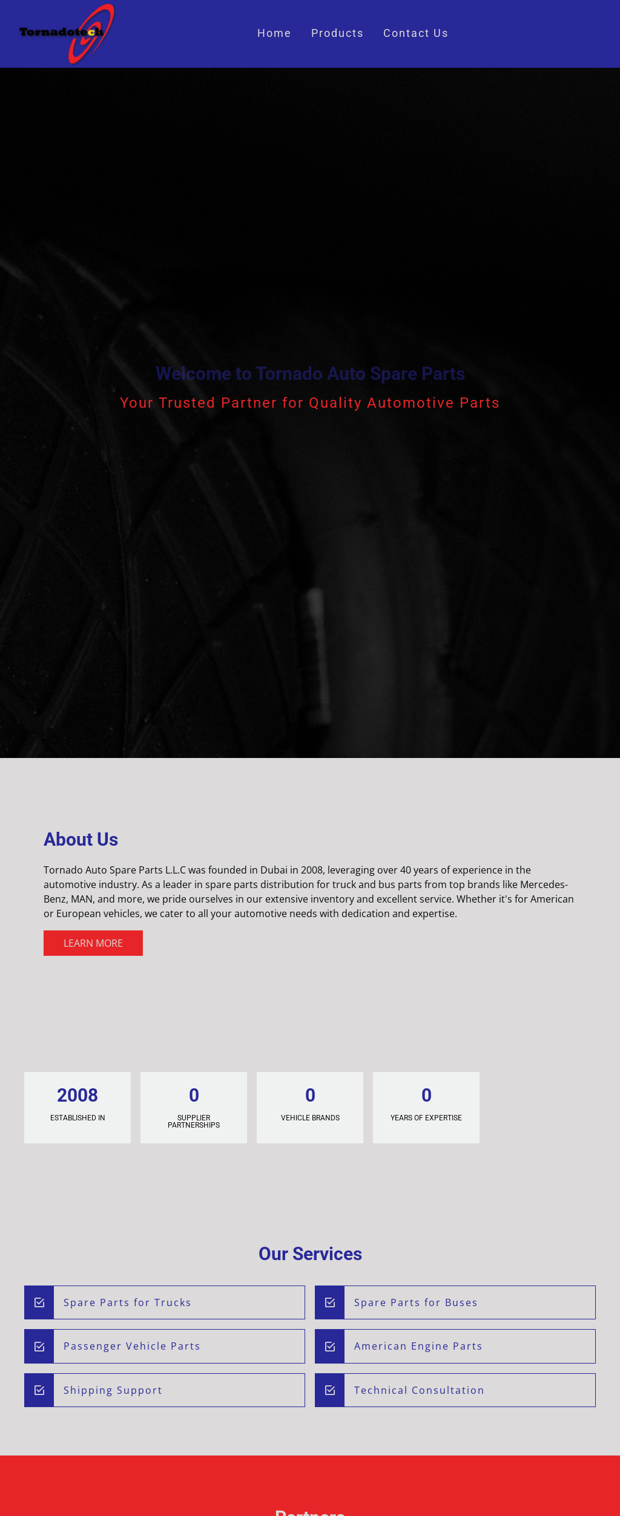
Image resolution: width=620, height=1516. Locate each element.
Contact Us (416, 33)
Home (274, 33)
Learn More (93, 943)
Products (337, 33)
